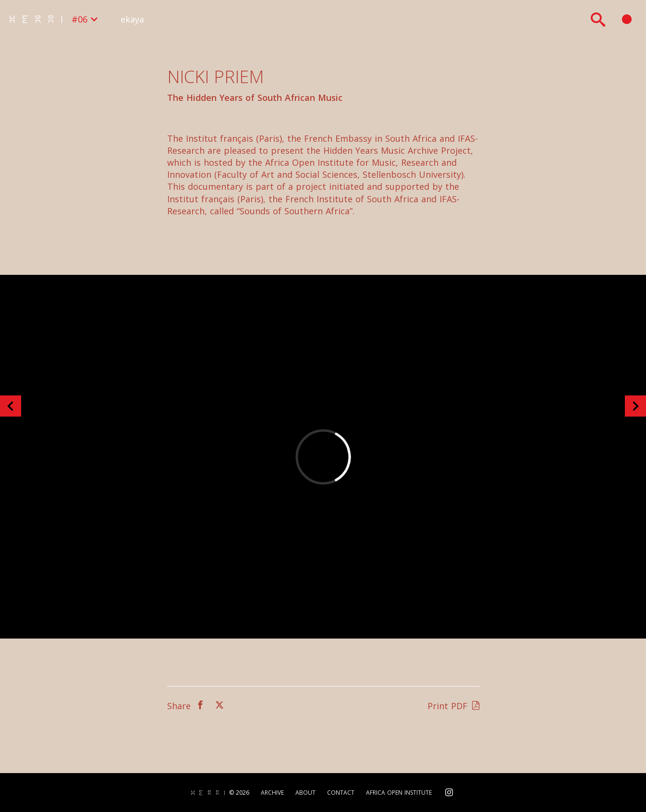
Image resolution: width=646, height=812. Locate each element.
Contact (340, 793)
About (305, 793)
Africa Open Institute (399, 793)
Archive (272, 793)
